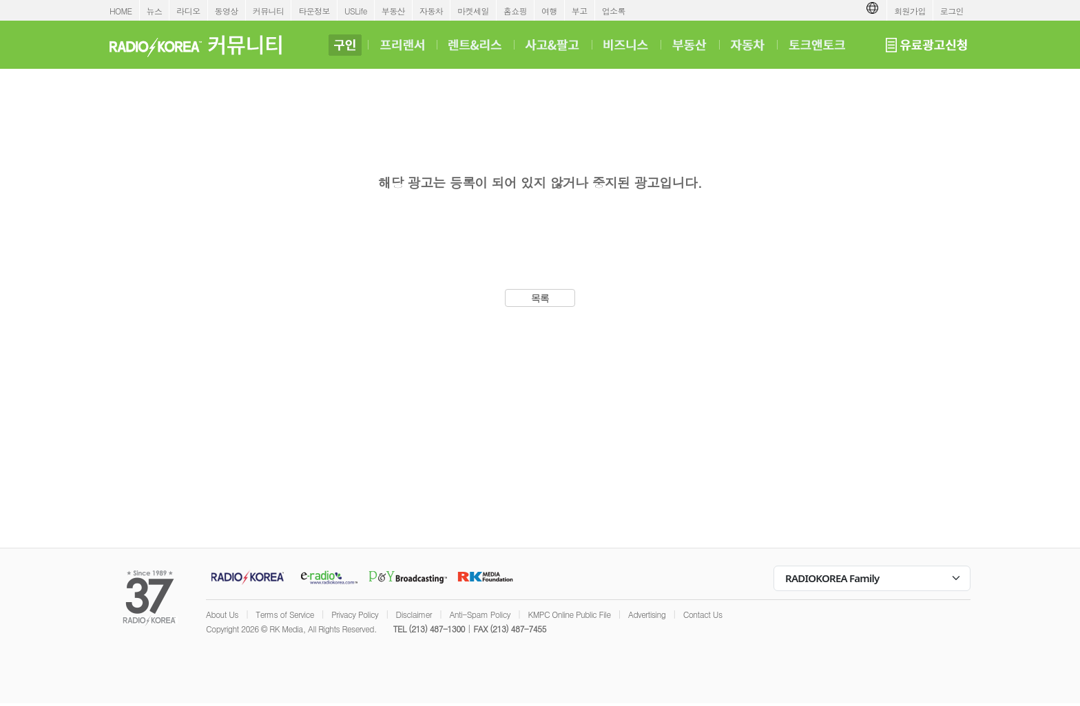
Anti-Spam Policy (479, 614)
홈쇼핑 (515, 11)
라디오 (188, 11)
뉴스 (155, 11)
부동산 (393, 11)
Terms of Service (285, 614)
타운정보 (314, 11)
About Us (222, 614)
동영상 (226, 11)
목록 (540, 297)
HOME (121, 11)
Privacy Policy (354, 614)
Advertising (646, 614)
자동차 (431, 11)
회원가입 (910, 11)
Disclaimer (414, 614)
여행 (549, 11)
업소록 (613, 11)
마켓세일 (473, 11)
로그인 (952, 11)
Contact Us (703, 614)
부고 (580, 11)
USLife (355, 11)
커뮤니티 (268, 11)
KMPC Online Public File (569, 614)
